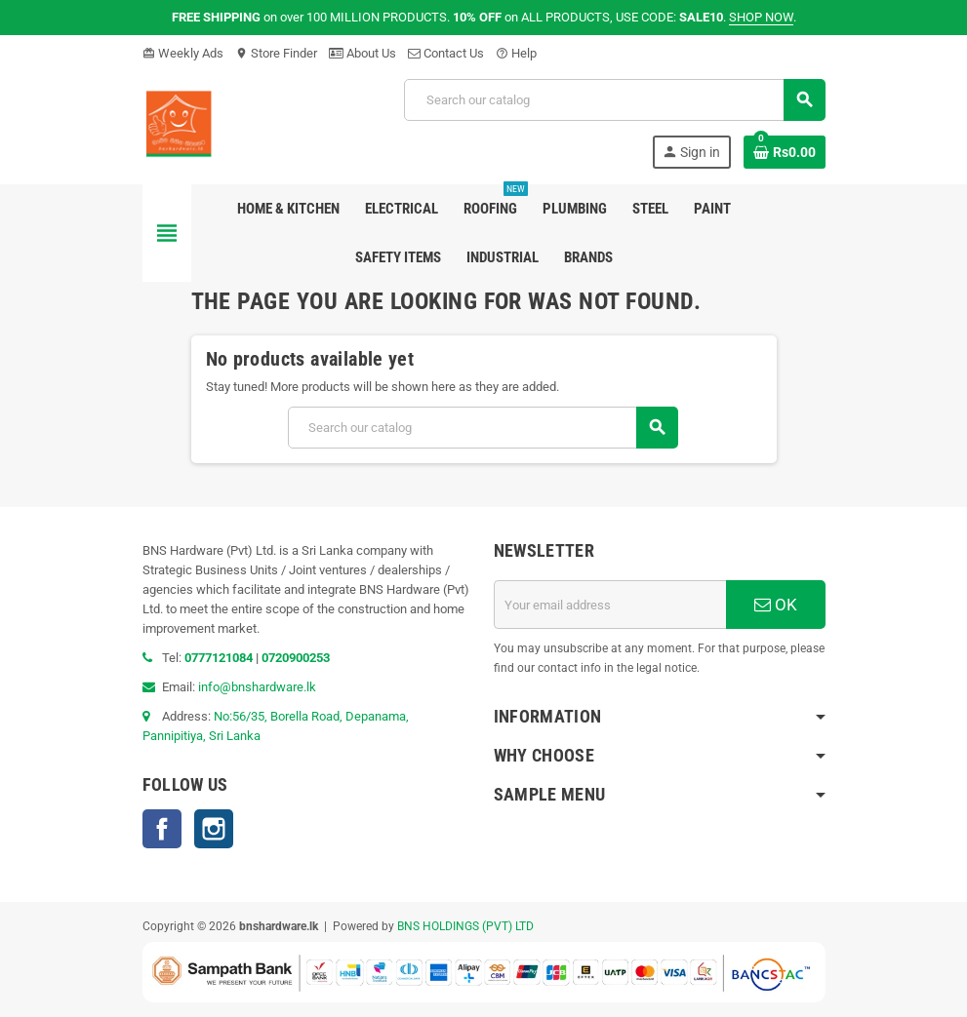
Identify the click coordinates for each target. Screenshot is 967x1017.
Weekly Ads (182, 53)
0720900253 (296, 657)
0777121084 (220, 657)
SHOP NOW (761, 17)
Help (516, 53)
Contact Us (446, 53)
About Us (362, 53)
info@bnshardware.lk (257, 687)
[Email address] (610, 604)
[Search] (614, 100)
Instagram (213, 828)
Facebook (161, 828)
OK (775, 604)
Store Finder (276, 53)
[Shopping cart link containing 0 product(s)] (785, 152)
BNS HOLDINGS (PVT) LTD (465, 926)
